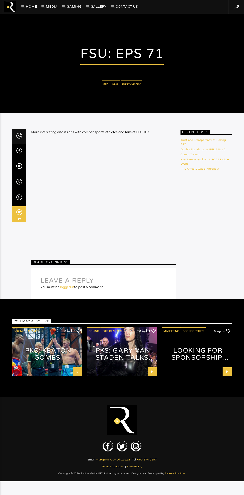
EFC (105, 131)
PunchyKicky (131, 131)
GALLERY (99, 7)
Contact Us (127, 7)
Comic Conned (190, 257)
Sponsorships (193, 434)
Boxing (19, 434)
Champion (35, 434)
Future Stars (112, 434)
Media (52, 7)
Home (31, 7)
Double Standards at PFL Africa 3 (203, 252)
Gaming (74, 7)
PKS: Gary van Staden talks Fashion (123, 460)
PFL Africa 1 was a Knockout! (200, 271)
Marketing (171, 434)
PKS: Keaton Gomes (48, 457)
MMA (115, 131)
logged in (67, 390)
